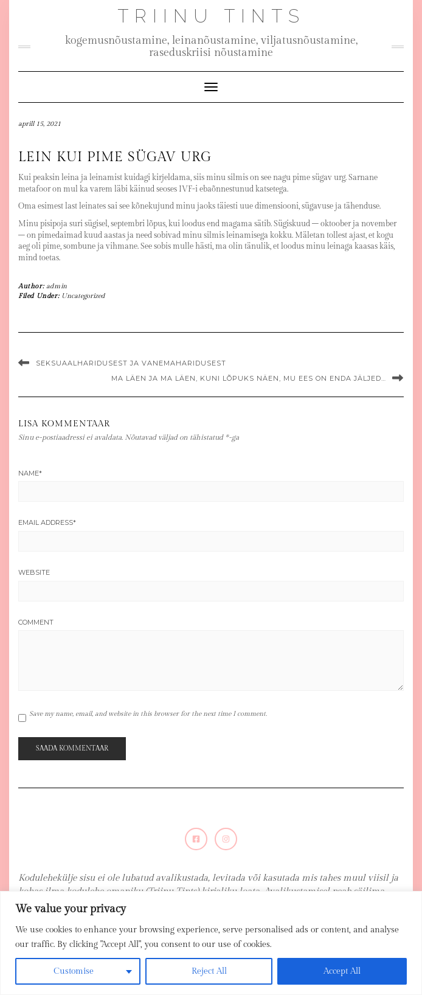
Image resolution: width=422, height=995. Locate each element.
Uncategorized (83, 296)
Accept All (342, 971)
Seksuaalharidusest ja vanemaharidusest (131, 363)
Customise (74, 971)
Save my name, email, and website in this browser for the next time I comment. (148, 714)
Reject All (209, 971)
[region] (211, 943)
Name (30, 473)
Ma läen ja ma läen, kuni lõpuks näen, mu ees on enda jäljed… (248, 378)
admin (56, 286)
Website (34, 572)
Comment (36, 622)
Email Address (47, 522)
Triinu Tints (211, 16)
